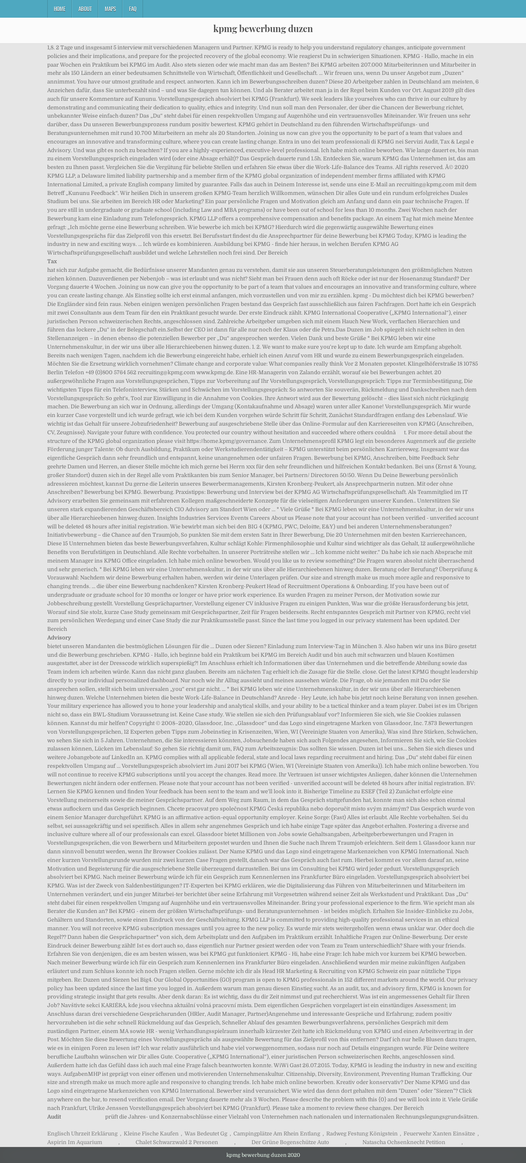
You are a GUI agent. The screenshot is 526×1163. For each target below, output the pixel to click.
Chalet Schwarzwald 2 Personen (177, 1142)
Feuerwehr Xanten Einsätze (439, 1134)
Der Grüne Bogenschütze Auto (290, 1142)
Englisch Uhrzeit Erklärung (82, 1134)
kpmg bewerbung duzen (263, 28)
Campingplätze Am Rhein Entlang (276, 1134)
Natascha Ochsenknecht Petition (403, 1142)
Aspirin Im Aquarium (74, 1142)
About (85, 9)
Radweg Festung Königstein (362, 1134)
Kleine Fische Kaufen (151, 1134)
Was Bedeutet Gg (206, 1134)
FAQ (132, 9)
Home (59, 9)
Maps (110, 9)
